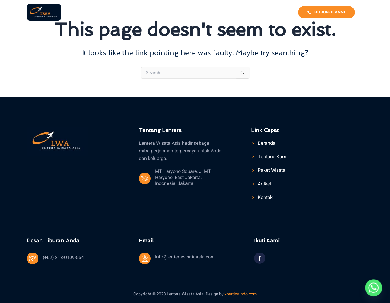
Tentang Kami (161, 12)
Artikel (237, 12)
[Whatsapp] (374, 288)
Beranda (124, 12)
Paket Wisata (202, 12)
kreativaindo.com (240, 294)
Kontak (264, 12)
